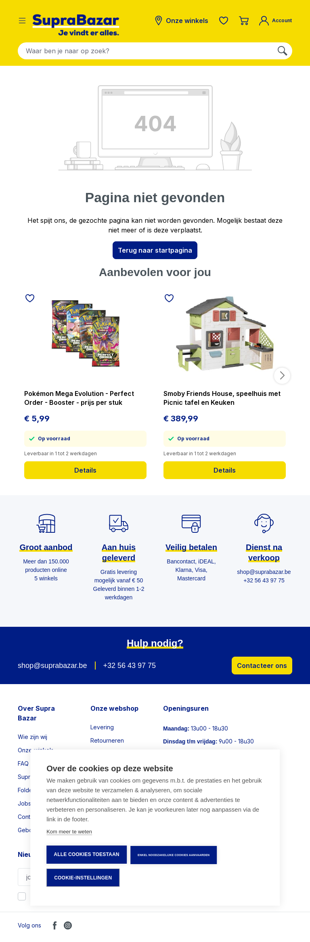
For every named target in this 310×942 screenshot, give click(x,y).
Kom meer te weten (69, 832)
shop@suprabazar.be (52, 665)
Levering (102, 727)
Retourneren (107, 740)
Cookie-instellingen (83, 878)
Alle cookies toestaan (86, 855)
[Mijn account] (275, 20)
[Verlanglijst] (224, 20)
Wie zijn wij (32, 736)
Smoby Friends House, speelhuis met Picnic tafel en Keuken (222, 397)
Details (85, 470)
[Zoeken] (282, 50)
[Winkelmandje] (244, 20)
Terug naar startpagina (155, 250)
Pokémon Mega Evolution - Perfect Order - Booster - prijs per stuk (79, 397)
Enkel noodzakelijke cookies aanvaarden (174, 855)
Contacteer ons (262, 665)
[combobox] (145, 50)
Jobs (24, 803)
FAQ (23, 763)
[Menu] (22, 20)
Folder (26, 790)
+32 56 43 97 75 (129, 665)
